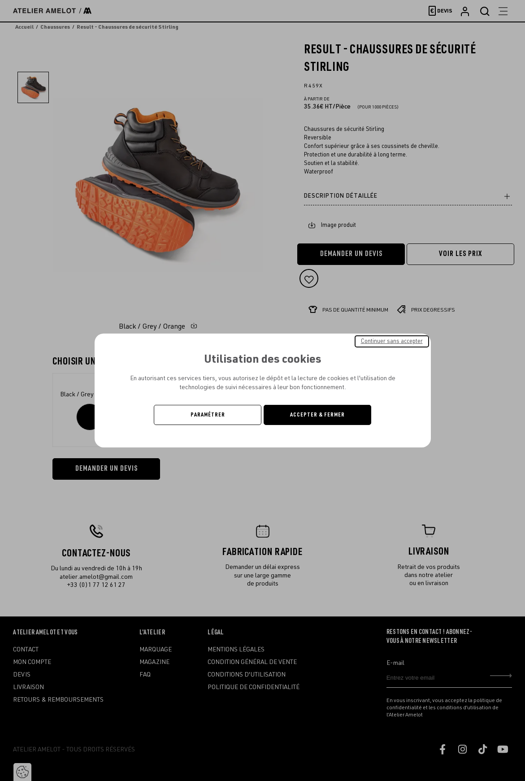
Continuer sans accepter (392, 341)
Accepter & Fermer (317, 414)
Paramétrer (208, 414)
